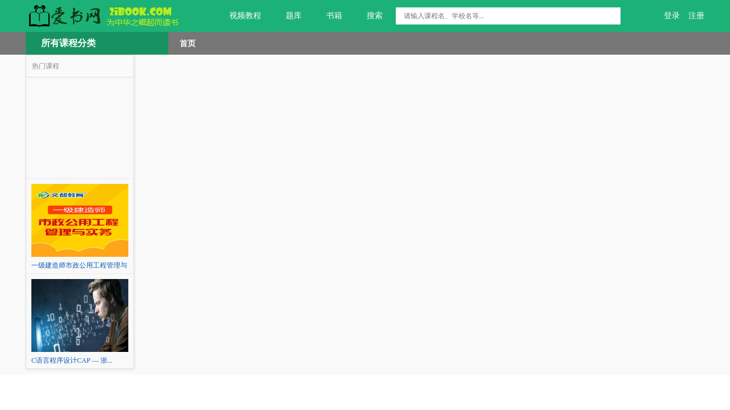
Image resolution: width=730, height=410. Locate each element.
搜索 (368, 15)
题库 (287, 15)
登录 (672, 15)
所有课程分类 (68, 43)
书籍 (327, 15)
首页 (188, 43)
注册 (696, 15)
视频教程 (238, 15)
